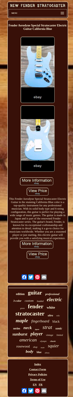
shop (35, 347)
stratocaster (29, 313)
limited (59, 335)
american (28, 339)
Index (37, 364)
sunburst (19, 334)
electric (54, 299)
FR (40, 384)
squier (53, 345)
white (51, 307)
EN (35, 384)
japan (37, 329)
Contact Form (37, 369)
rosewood (23, 346)
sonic (58, 328)
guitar (35, 293)
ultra (50, 315)
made (43, 347)
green (22, 308)
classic (53, 341)
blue (39, 352)
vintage (49, 335)
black (56, 321)
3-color (17, 300)
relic (58, 316)
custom (29, 300)
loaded (40, 301)
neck (27, 327)
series (16, 328)
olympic (43, 341)
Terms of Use (37, 379)
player (37, 333)
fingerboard (40, 321)
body (29, 351)
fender (35, 306)
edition (20, 294)
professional (52, 294)
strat (47, 327)
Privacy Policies (37, 374)
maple (22, 320)
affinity (47, 353)
